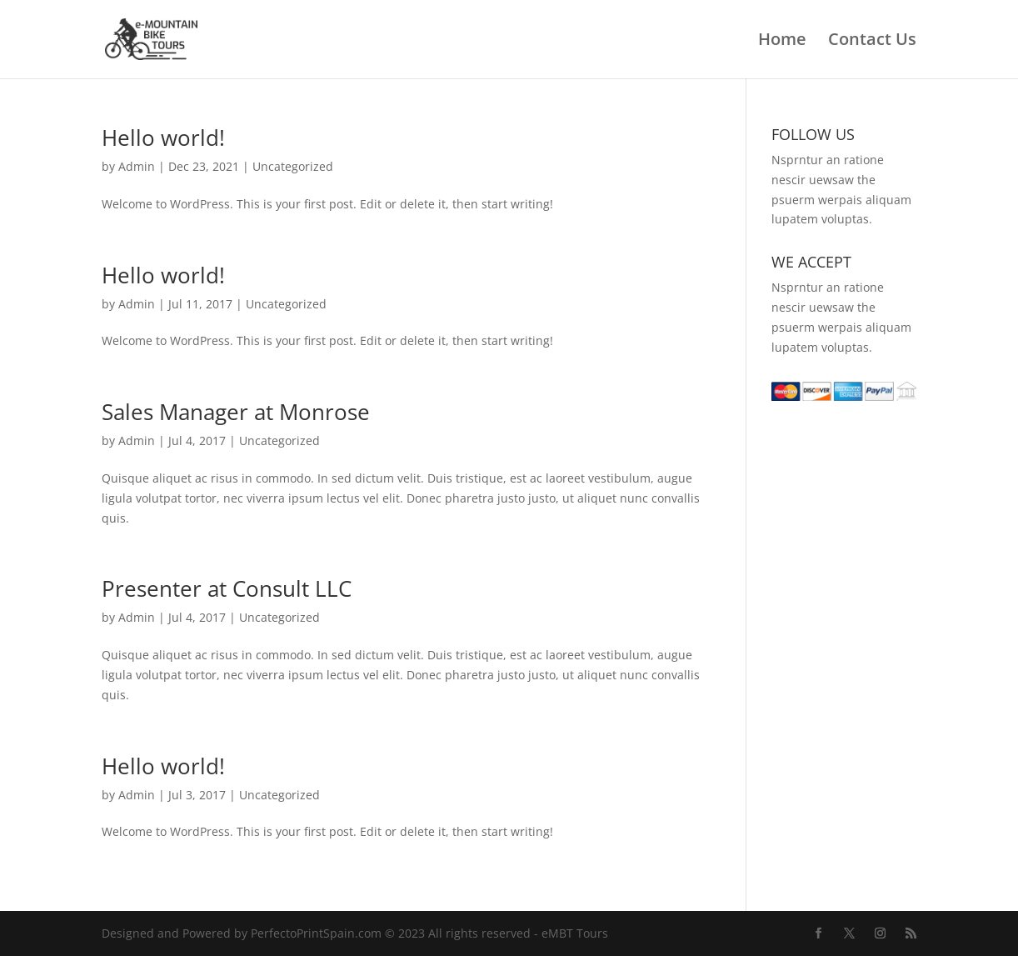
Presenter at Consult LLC (227, 588)
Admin (136, 166)
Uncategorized (292, 166)
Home (782, 41)
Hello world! (163, 138)
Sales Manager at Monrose (236, 412)
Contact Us (872, 41)
